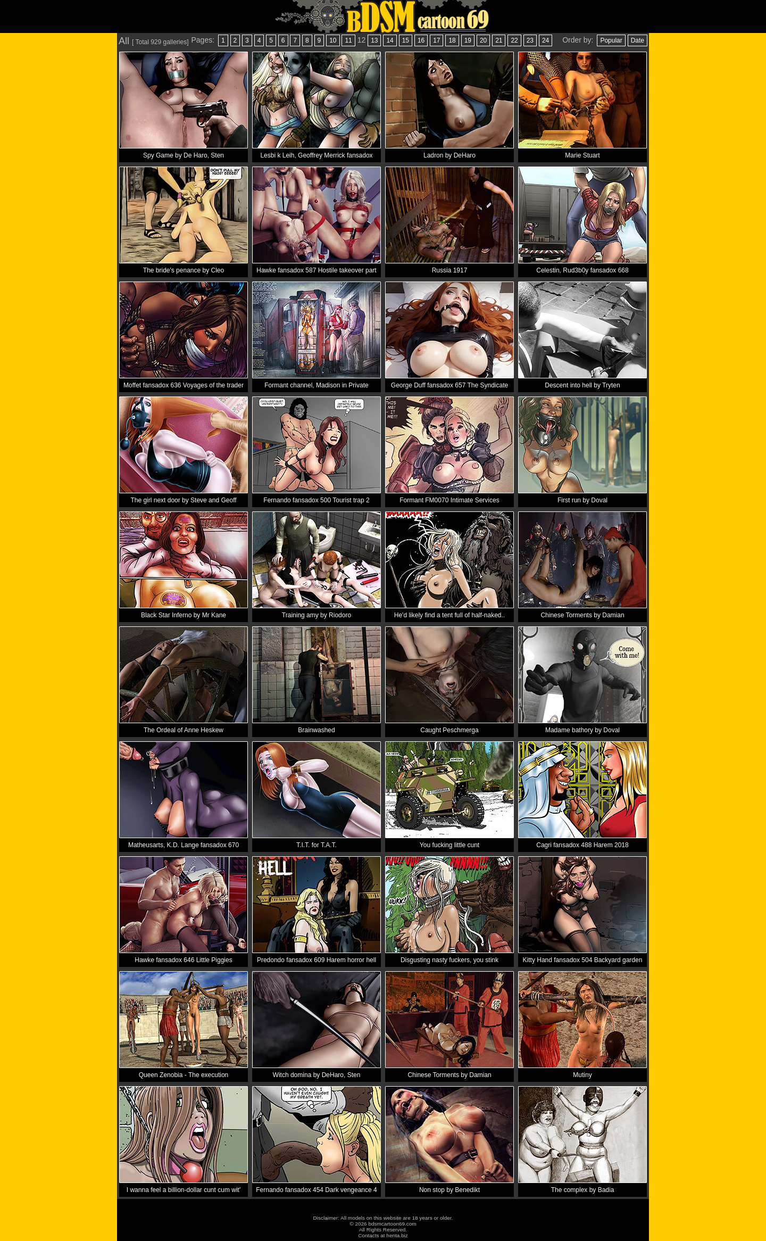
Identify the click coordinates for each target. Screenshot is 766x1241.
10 (332, 40)
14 (389, 40)
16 (421, 40)
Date (637, 40)
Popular (611, 40)
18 (451, 40)
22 (514, 40)
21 (498, 40)
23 (530, 40)
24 (545, 40)
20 (483, 40)
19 (467, 40)
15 (405, 40)
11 (348, 40)
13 (374, 40)
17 (436, 40)
